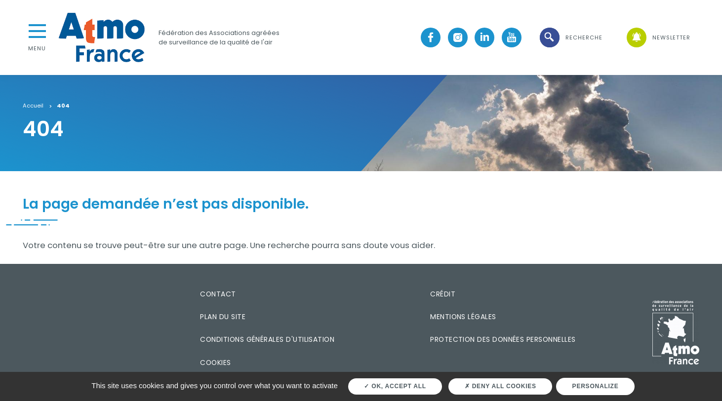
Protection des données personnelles (502, 339)
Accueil (33, 106)
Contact (218, 294)
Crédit (442, 294)
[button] (570, 37)
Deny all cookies (500, 386)
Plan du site (222, 317)
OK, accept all (395, 386)
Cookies (215, 362)
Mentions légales (463, 317)
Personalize (595, 386)
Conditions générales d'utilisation (267, 339)
